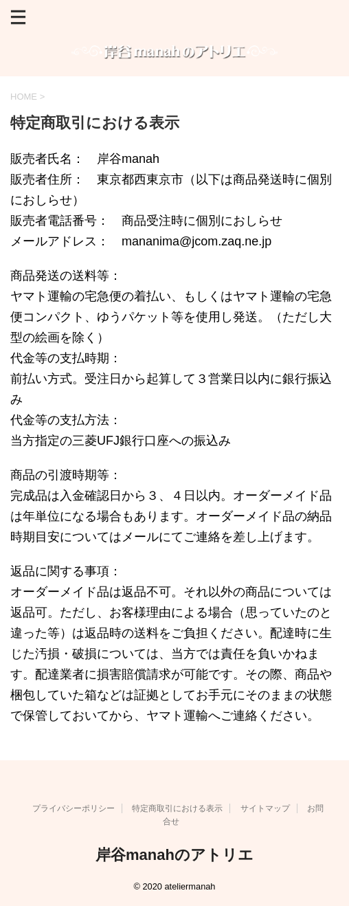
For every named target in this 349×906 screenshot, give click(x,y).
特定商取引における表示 (177, 808)
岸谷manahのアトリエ (174, 854)
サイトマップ (265, 808)
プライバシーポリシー (73, 808)
